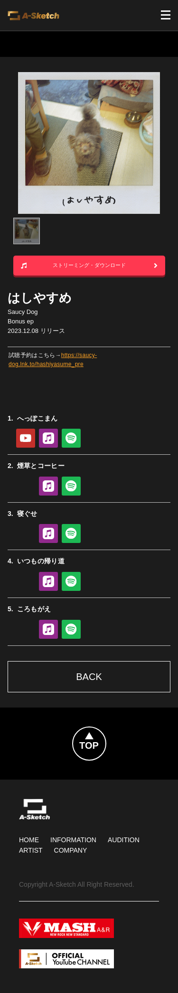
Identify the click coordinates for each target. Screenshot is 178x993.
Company (70, 850)
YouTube (25, 438)
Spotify (71, 438)
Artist (31, 850)
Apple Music (48, 438)
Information (73, 840)
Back (89, 676)
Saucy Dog (23, 311)
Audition (124, 840)
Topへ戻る (105, 732)
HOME (29, 840)
